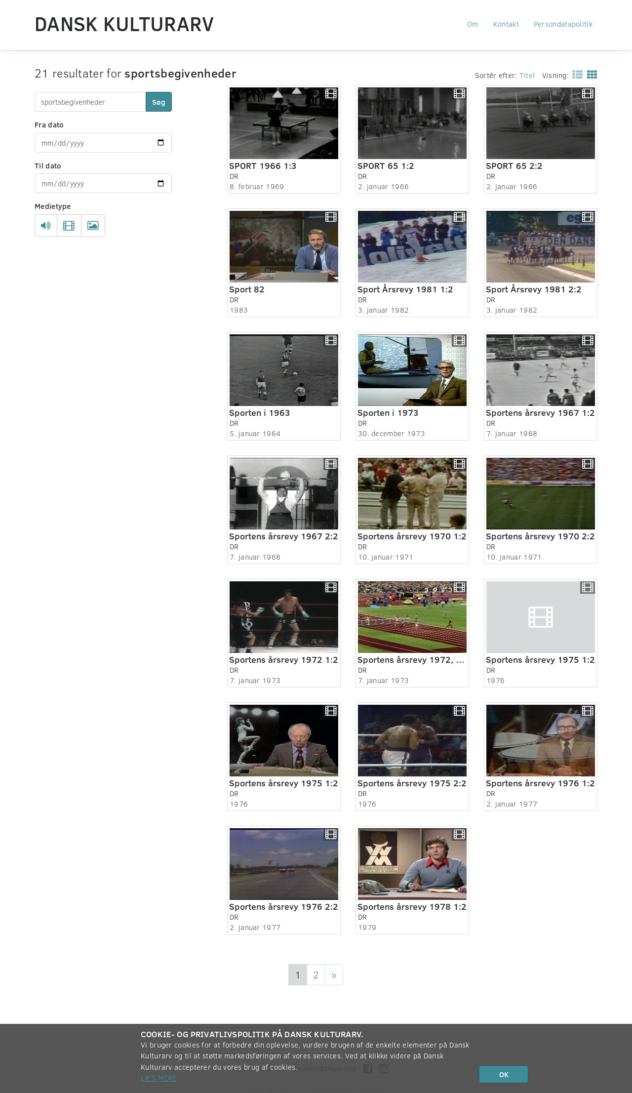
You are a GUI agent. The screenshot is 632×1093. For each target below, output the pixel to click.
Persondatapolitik (563, 24)
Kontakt (506, 24)
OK (504, 1074)
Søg (158, 102)
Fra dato (49, 124)
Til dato (48, 165)
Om (472, 24)
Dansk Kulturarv (124, 23)
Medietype (53, 206)
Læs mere (158, 1078)
